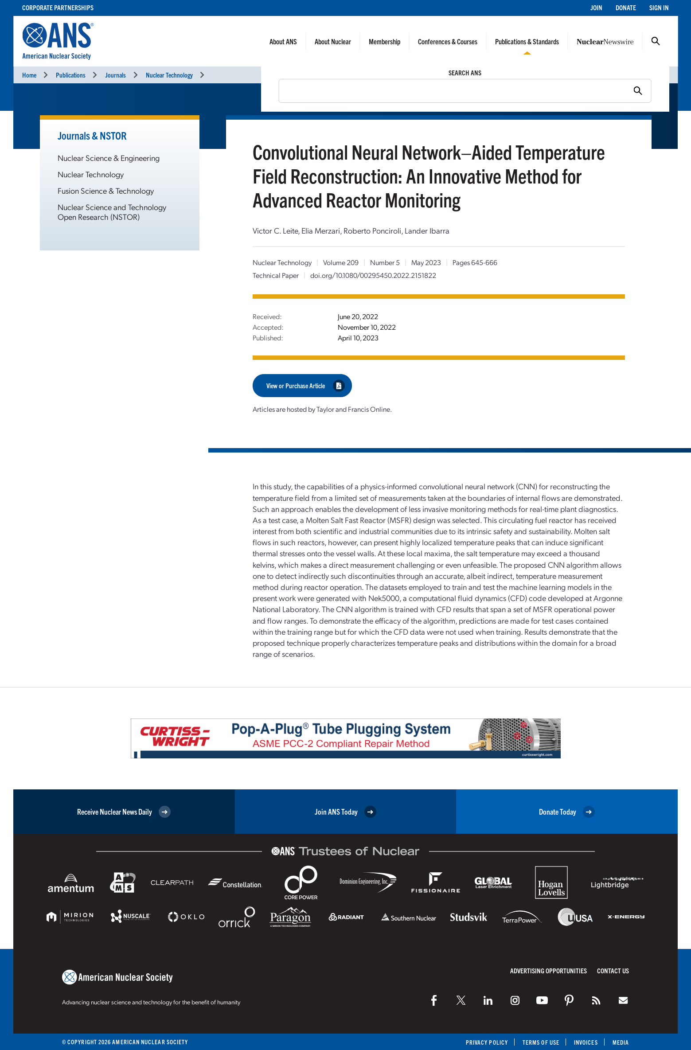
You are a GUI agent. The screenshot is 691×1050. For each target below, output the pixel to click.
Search (655, 41)
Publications (71, 74)
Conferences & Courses (447, 41)
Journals (115, 74)
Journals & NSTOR (92, 135)
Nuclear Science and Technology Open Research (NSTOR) (112, 212)
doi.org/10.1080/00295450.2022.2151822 (373, 275)
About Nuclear (333, 41)
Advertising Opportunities (548, 970)
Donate (626, 7)
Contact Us (613, 970)
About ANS (283, 41)
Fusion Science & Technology (106, 190)
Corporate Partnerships (58, 7)
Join (596, 7)
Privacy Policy (487, 1042)
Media (621, 1042)
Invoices (586, 1042)
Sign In (659, 7)
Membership (384, 41)
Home (29, 74)
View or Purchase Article (305, 385)
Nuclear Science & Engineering (109, 157)
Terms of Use (541, 1042)
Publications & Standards (527, 41)
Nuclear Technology (169, 74)
